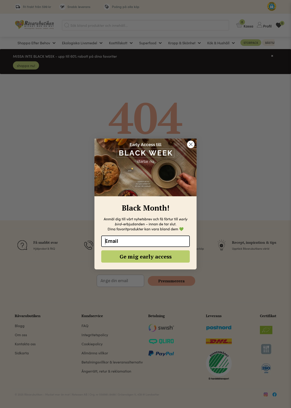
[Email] (145, 241)
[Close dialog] (191, 144)
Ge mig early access (146, 256)
